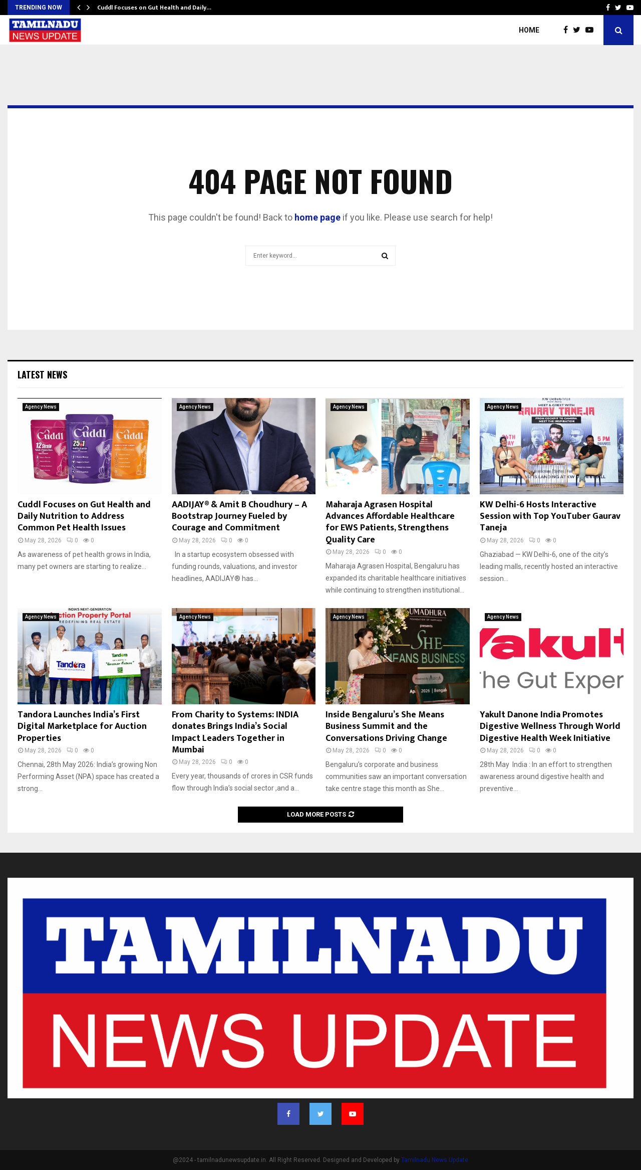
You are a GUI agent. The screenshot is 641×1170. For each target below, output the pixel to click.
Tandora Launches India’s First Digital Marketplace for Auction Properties (82, 726)
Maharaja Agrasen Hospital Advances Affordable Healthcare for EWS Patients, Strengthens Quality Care (390, 522)
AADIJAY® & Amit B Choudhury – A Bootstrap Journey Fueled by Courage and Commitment (239, 516)
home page (317, 217)
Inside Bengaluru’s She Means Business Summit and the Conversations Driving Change (386, 726)
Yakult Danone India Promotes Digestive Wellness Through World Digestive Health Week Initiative (550, 726)
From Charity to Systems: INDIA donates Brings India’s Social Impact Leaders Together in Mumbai (235, 732)
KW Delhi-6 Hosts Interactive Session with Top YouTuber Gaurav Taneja (550, 516)
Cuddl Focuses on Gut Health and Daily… (154, 8)
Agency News (41, 407)
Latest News (42, 374)
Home (529, 30)
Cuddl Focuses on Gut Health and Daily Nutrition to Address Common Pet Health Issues (84, 516)
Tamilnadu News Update (434, 1159)
